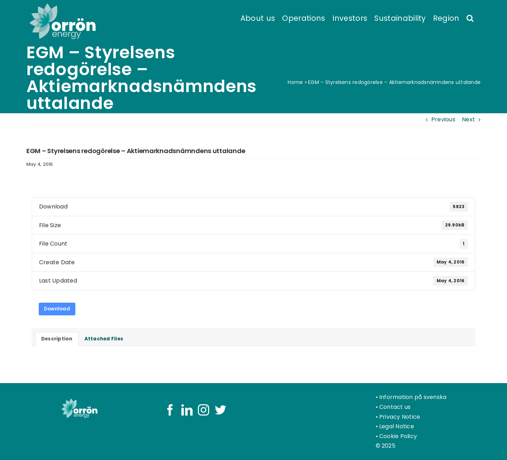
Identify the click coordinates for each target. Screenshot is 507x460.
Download (57, 308)
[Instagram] (203, 410)
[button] (470, 17)
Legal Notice (396, 426)
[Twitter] (220, 410)
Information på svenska (412, 397)
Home (295, 82)
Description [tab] (57, 338)
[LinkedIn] (187, 410)
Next (468, 119)
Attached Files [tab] (103, 338)
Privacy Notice (399, 417)
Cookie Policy (398, 436)
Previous (443, 119)
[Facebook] (170, 410)
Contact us (395, 407)
